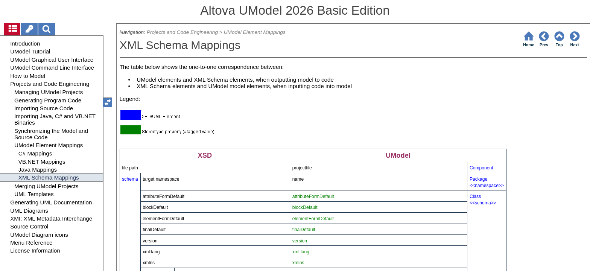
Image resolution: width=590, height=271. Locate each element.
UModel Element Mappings (255, 32)
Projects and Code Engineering (182, 32)
